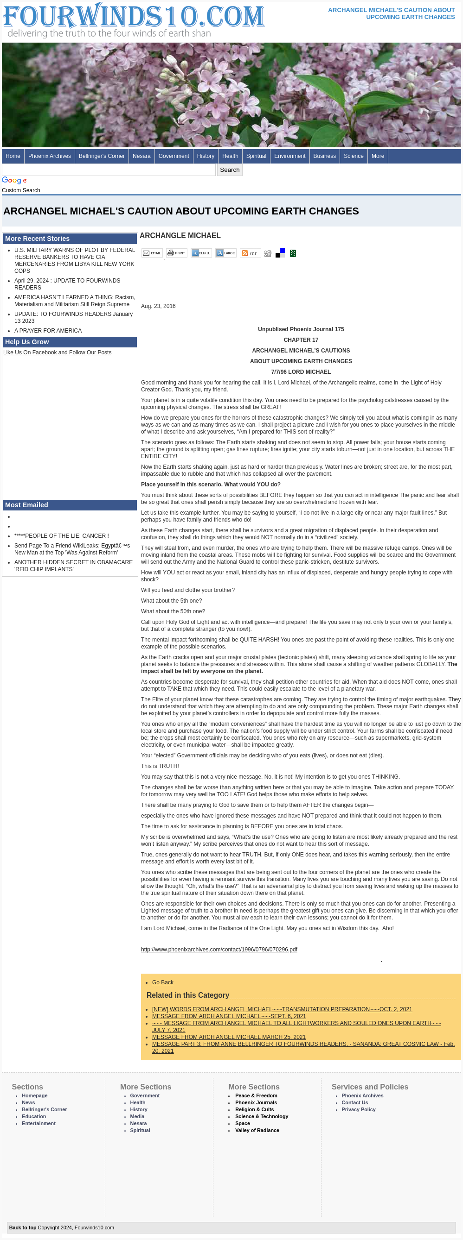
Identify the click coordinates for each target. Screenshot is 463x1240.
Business (325, 156)
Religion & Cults (254, 1109)
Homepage (34, 1095)
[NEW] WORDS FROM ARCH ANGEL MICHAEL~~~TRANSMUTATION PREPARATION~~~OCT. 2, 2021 (282, 1009)
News (28, 1102)
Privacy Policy (359, 1109)
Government (174, 156)
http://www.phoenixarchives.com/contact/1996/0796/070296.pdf (219, 949)
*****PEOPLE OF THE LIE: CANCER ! (61, 536)
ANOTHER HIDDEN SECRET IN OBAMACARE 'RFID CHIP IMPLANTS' (73, 566)
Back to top (23, 1227)
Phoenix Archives (49, 156)
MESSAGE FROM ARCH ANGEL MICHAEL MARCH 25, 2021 (229, 1037)
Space (242, 1123)
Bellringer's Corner (102, 156)
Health (230, 156)
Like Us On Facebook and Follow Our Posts (57, 352)
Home (13, 156)
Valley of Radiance (257, 1130)
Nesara (142, 156)
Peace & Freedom (256, 1095)
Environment (289, 156)
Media (137, 1116)
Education (34, 1116)
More (378, 156)
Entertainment (39, 1123)
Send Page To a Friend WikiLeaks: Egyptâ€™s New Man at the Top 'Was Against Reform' (72, 549)
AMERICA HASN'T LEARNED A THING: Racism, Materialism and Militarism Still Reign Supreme (74, 301)
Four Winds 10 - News (94, 18)
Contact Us (355, 1102)
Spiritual (256, 156)
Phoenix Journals (256, 1102)
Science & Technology (261, 1116)
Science (354, 156)
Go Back (163, 982)
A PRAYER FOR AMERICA (48, 330)
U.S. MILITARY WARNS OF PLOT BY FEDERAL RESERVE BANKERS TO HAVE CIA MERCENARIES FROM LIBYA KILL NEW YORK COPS (74, 260)
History (205, 156)
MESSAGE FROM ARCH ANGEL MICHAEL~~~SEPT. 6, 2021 (229, 1016)
